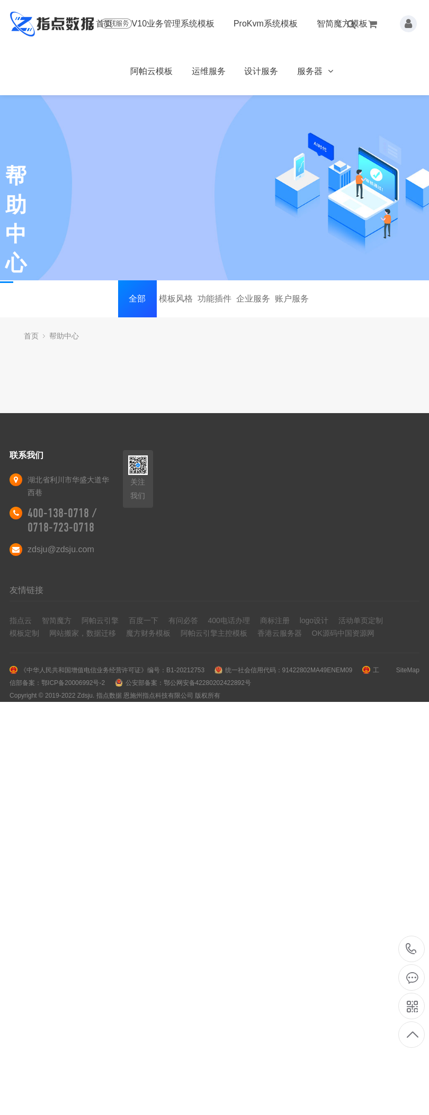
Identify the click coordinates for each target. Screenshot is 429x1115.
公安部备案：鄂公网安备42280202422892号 (188, 683)
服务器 (315, 71)
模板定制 (24, 633)
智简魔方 (57, 620)
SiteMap (407, 670)
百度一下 (143, 620)
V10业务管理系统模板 (173, 23)
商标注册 (275, 620)
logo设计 (314, 620)
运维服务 (209, 71)
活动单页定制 (360, 620)
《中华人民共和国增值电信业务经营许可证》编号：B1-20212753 (112, 670)
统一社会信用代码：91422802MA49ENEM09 (289, 670)
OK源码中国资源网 (343, 633)
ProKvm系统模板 (266, 23)
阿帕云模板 (151, 71)
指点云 (21, 620)
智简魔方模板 (342, 23)
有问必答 (183, 620)
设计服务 (261, 71)
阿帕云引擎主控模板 (214, 633)
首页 (104, 23)
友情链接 (26, 590)
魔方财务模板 (148, 633)
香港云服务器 (279, 633)
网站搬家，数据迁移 (82, 633)
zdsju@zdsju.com (61, 549)
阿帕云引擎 (100, 620)
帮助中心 (64, 336)
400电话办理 (229, 620)
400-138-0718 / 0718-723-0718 (62, 520)
